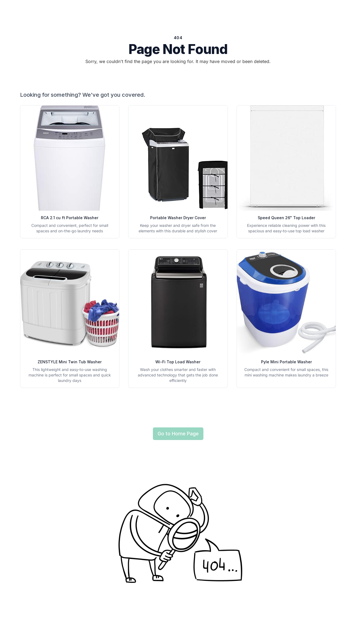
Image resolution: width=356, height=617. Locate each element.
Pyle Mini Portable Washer (286, 361)
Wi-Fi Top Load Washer (177, 361)
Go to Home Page (178, 433)
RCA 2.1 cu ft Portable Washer (69, 217)
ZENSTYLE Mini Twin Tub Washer (70, 361)
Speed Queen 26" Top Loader (286, 217)
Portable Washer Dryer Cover (178, 217)
